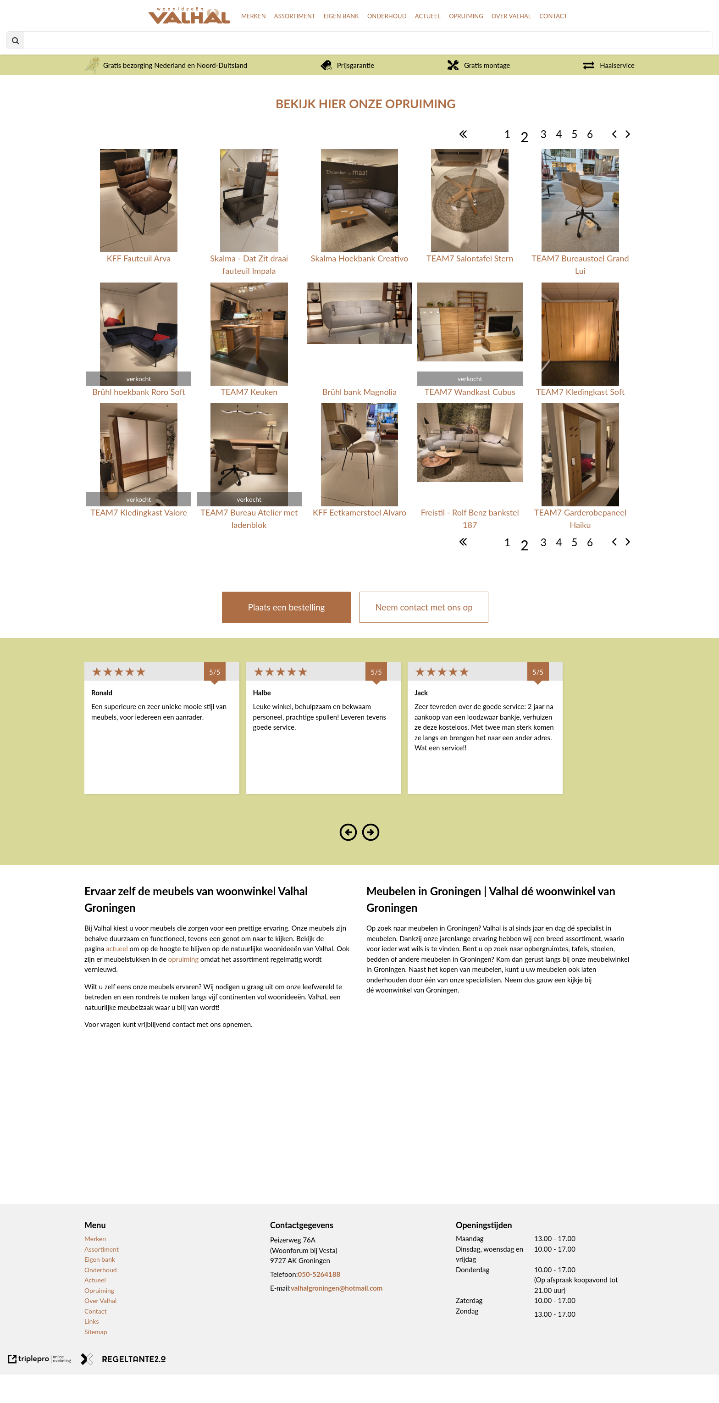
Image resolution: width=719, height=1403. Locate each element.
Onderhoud (100, 1298)
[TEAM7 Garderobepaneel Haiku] (580, 496)
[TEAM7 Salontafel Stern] (469, 242)
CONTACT (547, 38)
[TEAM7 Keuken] (249, 368)
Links (91, 1350)
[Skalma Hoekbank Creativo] (359, 242)
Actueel (95, 1309)
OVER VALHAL (499, 38)
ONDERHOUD (355, 38)
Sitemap (95, 1360)
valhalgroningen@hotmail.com (336, 1317)
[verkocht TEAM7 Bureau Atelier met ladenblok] (249, 496)
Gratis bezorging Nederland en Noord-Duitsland (165, 93)
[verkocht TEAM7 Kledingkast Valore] (138, 496)
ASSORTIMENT (248, 38)
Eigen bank (99, 1288)
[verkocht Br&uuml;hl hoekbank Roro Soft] (138, 368)
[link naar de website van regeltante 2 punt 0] (123, 1389)
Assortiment (101, 1277)
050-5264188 (319, 1303)
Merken (95, 1267)
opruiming (184, 987)
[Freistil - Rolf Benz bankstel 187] (469, 496)
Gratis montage (479, 94)
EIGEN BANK (302, 38)
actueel (118, 977)
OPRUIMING (446, 38)
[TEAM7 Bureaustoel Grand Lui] (580, 242)
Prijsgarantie (347, 94)
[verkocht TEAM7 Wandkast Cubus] (469, 368)
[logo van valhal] (120, 43)
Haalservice (609, 94)
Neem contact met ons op (424, 635)
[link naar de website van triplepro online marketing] (39, 1389)
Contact (95, 1339)
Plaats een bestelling (286, 635)
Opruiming (99, 1319)
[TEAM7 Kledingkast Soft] (580, 368)
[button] (348, 866)
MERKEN (201, 38)
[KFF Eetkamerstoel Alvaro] (359, 496)
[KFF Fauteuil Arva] (138, 242)
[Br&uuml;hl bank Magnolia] (359, 368)
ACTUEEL (402, 38)
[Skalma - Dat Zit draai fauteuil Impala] (249, 242)
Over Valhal (100, 1329)
